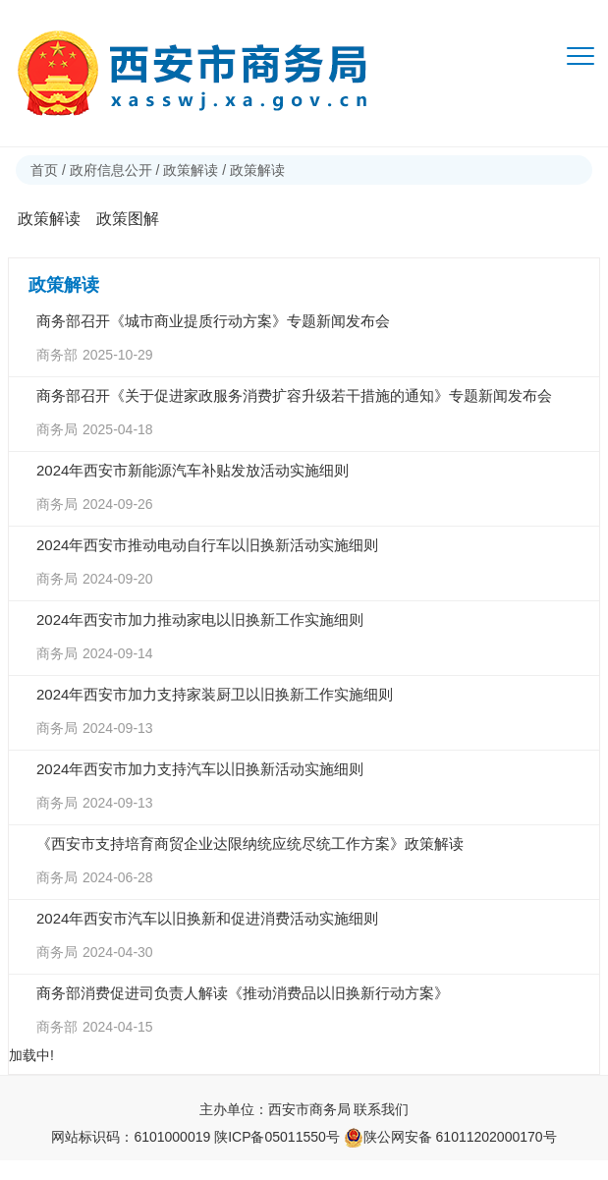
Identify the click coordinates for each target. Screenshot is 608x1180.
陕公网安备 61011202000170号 (450, 1137)
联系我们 (381, 1109)
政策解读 (190, 170)
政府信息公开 (111, 170)
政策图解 (127, 218)
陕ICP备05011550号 (277, 1137)
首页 (44, 170)
